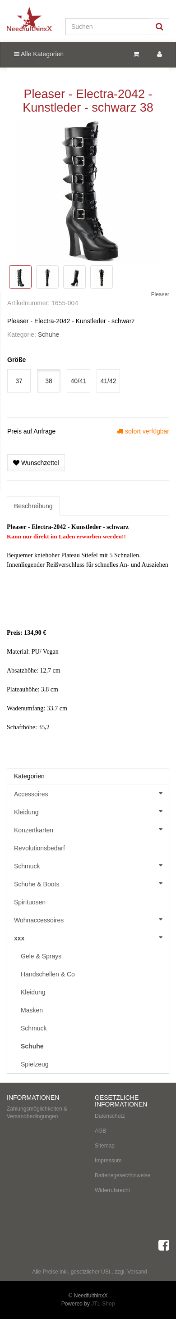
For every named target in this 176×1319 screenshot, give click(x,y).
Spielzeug (35, 1064)
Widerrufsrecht (112, 1190)
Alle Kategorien (39, 54)
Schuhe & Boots (91, 883)
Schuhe (48, 334)
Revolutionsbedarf (39, 848)
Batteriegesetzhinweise (122, 1175)
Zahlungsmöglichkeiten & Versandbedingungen (37, 1113)
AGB (100, 1131)
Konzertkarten (91, 829)
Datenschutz (110, 1116)
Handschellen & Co (48, 974)
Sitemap (105, 1146)
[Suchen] (107, 26)
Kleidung (91, 811)
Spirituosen (30, 902)
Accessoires (91, 793)
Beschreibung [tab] (33, 506)
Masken (32, 1010)
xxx (91, 937)
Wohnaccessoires (91, 919)
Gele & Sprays (41, 956)
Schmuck (91, 865)
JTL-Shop (103, 1304)
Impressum (108, 1160)
